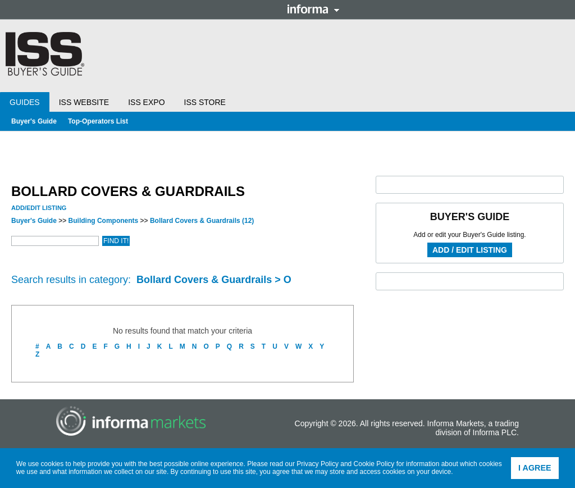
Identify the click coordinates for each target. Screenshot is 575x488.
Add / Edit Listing (469, 249)
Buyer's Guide (34, 121)
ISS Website (84, 102)
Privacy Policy (317, 464)
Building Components (104, 221)
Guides (25, 102)
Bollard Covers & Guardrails (202, 221)
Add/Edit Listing (38, 207)
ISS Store (205, 102)
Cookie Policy (374, 464)
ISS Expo (146, 102)
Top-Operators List (98, 121)
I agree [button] (534, 467)
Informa (313, 8)
